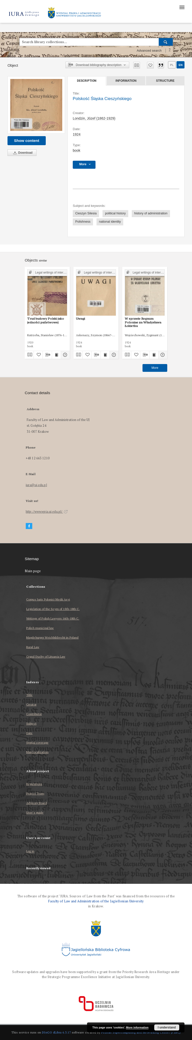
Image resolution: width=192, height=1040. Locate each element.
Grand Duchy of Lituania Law (45, 656)
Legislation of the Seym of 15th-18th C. (53, 609)
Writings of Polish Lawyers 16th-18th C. (52, 618)
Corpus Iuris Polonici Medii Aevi (48, 599)
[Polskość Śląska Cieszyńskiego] (36, 105)
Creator (31, 704)
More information (137, 1027)
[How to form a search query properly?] (169, 50)
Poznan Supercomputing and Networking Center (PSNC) (141, 1032)
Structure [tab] (165, 80)
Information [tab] (126, 80)
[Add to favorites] (150, 65)
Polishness (82, 221)
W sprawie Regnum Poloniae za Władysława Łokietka (143, 322)
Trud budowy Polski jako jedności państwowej (45, 320)
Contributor (34, 714)
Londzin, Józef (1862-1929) (94, 118)
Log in (30, 851)
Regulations (34, 784)
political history (115, 213)
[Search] (166, 42)
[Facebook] (29, 526)
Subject (31, 723)
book (76, 150)
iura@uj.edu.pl (36, 485)
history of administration (151, 213)
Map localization (37, 752)
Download (22, 152)
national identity (110, 221)
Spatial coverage (37, 742)
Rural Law (32, 647)
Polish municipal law (40, 628)
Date (29, 733)
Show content (26, 140)
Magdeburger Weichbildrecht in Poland (52, 637)
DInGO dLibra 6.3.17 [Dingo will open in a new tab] (56, 1032)
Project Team (35, 793)
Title (29, 695)
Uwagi (80, 318)
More (155, 368)
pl (172, 64)
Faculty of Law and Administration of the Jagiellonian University (96, 901)
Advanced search (149, 50)
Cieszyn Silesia (85, 213)
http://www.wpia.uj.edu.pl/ (47, 511)
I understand (167, 1027)
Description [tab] (86, 80)
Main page (33, 571)
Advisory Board (36, 803)
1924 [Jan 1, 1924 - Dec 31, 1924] (76, 134)
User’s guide (35, 812)
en (180, 64)
